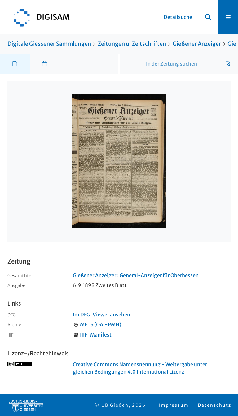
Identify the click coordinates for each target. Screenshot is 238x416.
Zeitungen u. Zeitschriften (132, 43)
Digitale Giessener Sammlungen (49, 43)
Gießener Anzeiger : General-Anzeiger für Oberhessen (136, 275)
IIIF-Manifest (96, 335)
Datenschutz (214, 405)
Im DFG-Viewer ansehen (101, 314)
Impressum (174, 405)
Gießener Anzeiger (197, 43)
